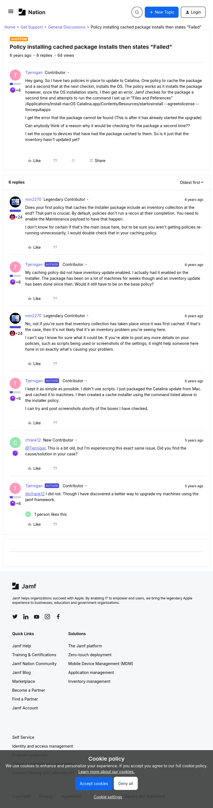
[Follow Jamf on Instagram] (47, 616)
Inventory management (89, 681)
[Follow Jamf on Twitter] (15, 616)
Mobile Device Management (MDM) (100, 663)
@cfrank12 (35, 493)
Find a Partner (25, 699)
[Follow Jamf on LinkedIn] (26, 616)
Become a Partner (28, 690)
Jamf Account (25, 708)
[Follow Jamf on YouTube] (36, 617)
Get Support (32, 27)
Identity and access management (42, 746)
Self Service (23, 737)
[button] (10, 13)
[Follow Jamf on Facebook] (58, 616)
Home (9, 27)
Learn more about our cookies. (106, 771)
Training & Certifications (34, 654)
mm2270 (33, 199)
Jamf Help (21, 645)
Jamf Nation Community (34, 663)
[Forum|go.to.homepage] (32, 12)
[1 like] (46, 514)
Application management (91, 672)
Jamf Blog (21, 672)
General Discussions (66, 27)
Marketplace (23, 681)
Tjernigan (33, 72)
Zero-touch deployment (89, 654)
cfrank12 (33, 440)
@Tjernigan (35, 448)
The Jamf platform (85, 645)
